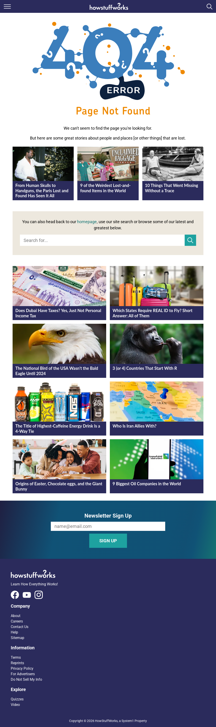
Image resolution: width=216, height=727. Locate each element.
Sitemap (17, 638)
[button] (108, 606)
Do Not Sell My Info (26, 679)
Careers (17, 621)
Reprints (17, 663)
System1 (128, 721)
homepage (87, 221)
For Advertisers (23, 674)
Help (14, 632)
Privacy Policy (22, 668)
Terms (16, 657)
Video (15, 704)
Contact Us (19, 627)
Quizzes (17, 699)
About (15, 616)
